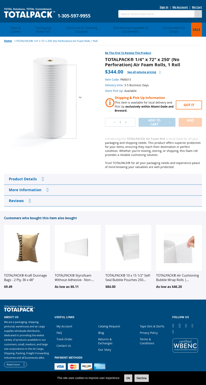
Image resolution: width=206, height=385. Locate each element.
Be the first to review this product (128, 48)
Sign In (164, 7)
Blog (101, 328)
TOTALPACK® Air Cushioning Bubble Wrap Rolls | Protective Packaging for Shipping (177, 272)
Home (8, 36)
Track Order (64, 334)
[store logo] (29, 13)
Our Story (104, 345)
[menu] (103, 27)
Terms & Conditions (147, 336)
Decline (142, 378)
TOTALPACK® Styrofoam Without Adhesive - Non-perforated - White (73, 272)
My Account (180, 7)
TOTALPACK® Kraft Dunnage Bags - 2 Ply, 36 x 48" (25, 272)
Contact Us (64, 341)
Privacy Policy (149, 328)
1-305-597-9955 (74, 16)
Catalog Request (109, 321)
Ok (128, 378)
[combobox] (156, 14)
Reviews (16, 195)
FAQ (59, 328)
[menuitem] (14, 27)
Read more (13, 359)
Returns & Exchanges (105, 336)
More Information (25, 185)
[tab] (144, 67)
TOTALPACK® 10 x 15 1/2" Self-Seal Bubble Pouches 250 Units (128, 272)
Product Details (23, 174)
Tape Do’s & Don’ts (152, 321)
